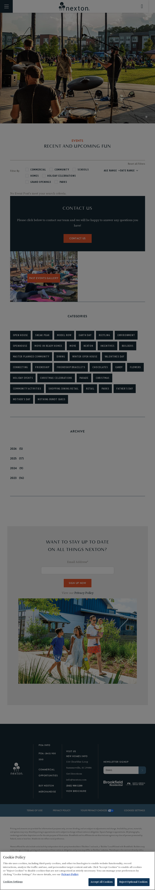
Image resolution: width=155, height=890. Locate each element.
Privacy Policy (70, 875)
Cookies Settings (13, 883)
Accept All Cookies (102, 883)
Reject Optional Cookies (133, 883)
